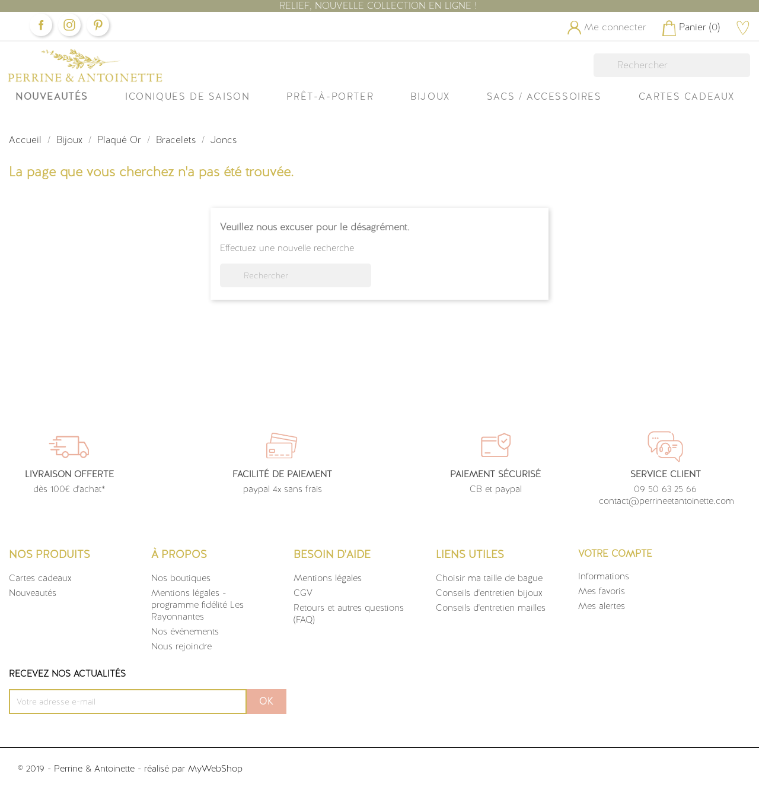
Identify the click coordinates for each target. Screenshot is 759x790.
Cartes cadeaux (40, 578)
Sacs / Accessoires (544, 96)
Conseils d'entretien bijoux (489, 593)
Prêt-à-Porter (330, 96)
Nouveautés (51, 96)
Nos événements (185, 631)
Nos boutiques (181, 578)
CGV (303, 593)
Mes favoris (601, 591)
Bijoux (430, 96)
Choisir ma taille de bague (489, 578)
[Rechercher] (672, 65)
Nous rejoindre (181, 646)
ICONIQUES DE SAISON (187, 96)
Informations (603, 576)
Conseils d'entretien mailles (491, 608)
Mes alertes (601, 606)
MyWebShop (215, 769)
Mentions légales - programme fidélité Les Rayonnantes (197, 605)
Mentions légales (328, 578)
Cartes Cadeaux (687, 96)
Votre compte (615, 553)
